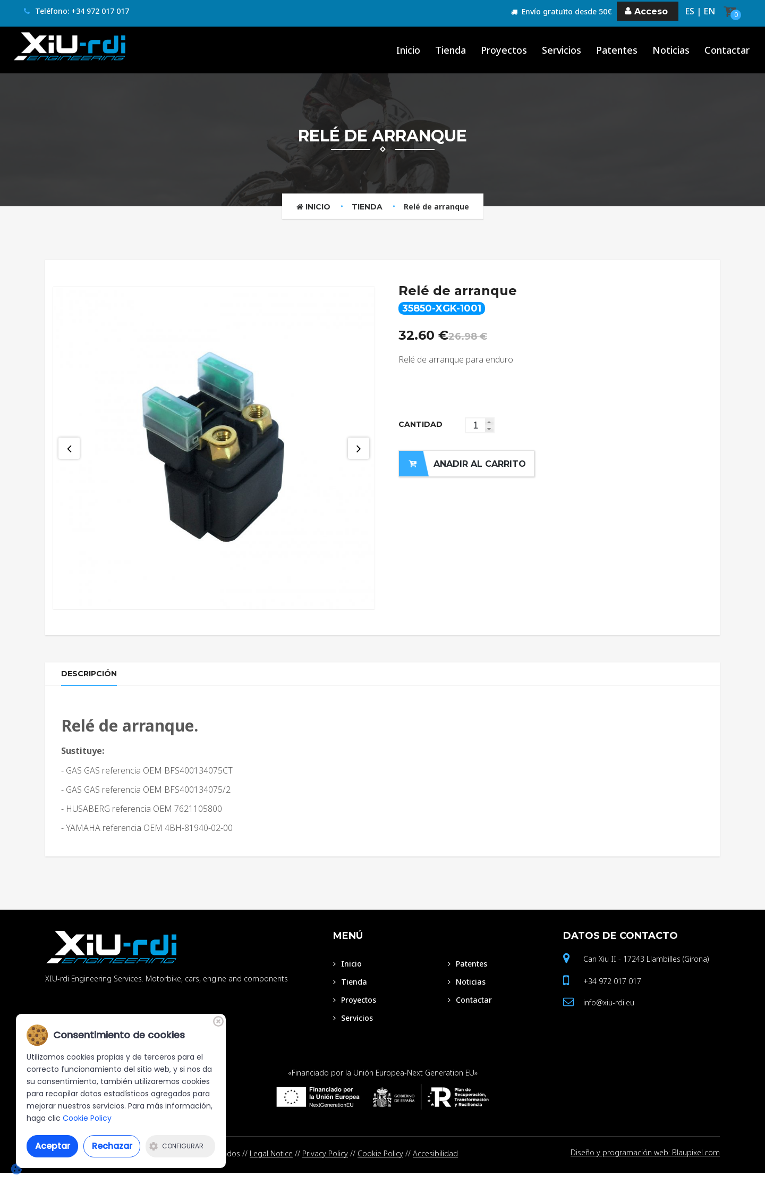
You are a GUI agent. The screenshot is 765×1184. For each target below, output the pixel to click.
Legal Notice (271, 1165)
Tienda (367, 207)
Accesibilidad (435, 1165)
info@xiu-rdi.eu (608, 1014)
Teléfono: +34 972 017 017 (76, 11)
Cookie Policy (380, 1165)
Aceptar (52, 1146)
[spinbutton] (480, 425)
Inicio (313, 207)
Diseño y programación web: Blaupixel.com (645, 1165)
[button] (489, 421)
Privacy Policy (325, 1165)
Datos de (620, 947)
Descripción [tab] (92, 679)
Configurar (176, 1146)
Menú (348, 947)
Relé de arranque (436, 206)
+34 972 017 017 (612, 992)
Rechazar (112, 1146)
